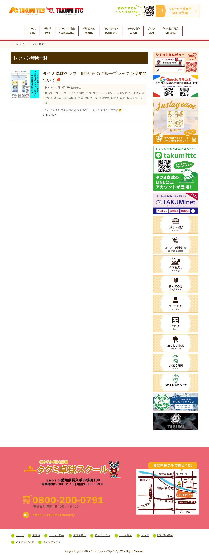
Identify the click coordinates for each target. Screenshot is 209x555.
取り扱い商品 (171, 30)
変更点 (115, 97)
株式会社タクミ (52, 541)
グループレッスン (58, 93)
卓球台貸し (89, 30)
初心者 (58, 97)
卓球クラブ (91, 97)
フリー (97, 93)
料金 (122, 97)
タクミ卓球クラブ (81, 93)
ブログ (151, 30)
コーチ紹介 (133, 30)
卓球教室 (104, 97)
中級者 (48, 97)
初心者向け (69, 97)
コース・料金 (67, 30)
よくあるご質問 (25, 541)
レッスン (107, 93)
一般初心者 (138, 93)
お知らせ (76, 87)
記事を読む (49, 114)
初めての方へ (111, 30)
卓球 (80, 97)
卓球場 (47, 30)
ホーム (32, 30)
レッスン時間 (122, 93)
